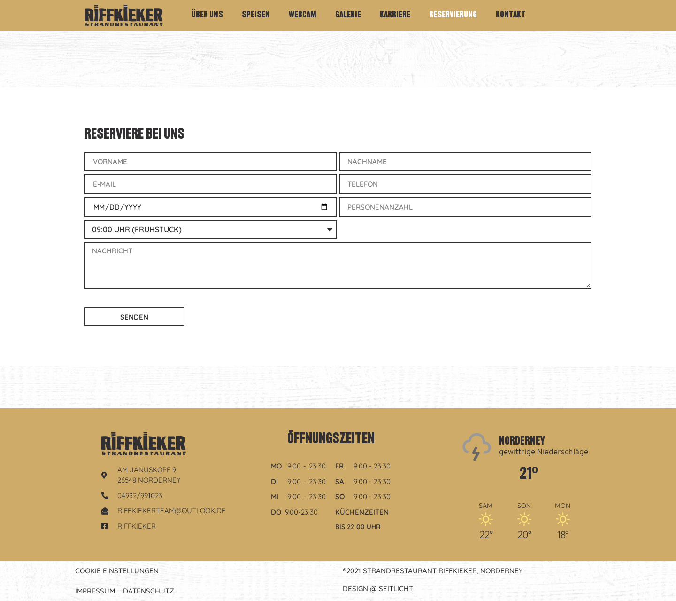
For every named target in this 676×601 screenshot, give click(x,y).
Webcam (302, 15)
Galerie (348, 15)
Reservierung (453, 15)
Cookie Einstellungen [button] (117, 570)
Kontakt (511, 15)
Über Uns (207, 15)
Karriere (395, 15)
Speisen (256, 15)
